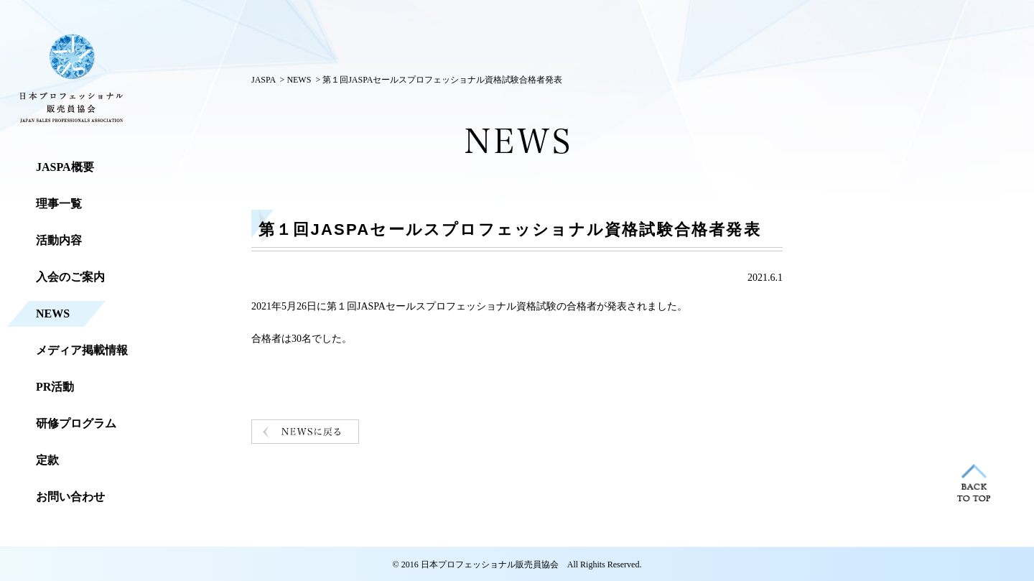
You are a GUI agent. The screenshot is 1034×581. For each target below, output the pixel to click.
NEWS (299, 80)
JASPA (263, 80)
